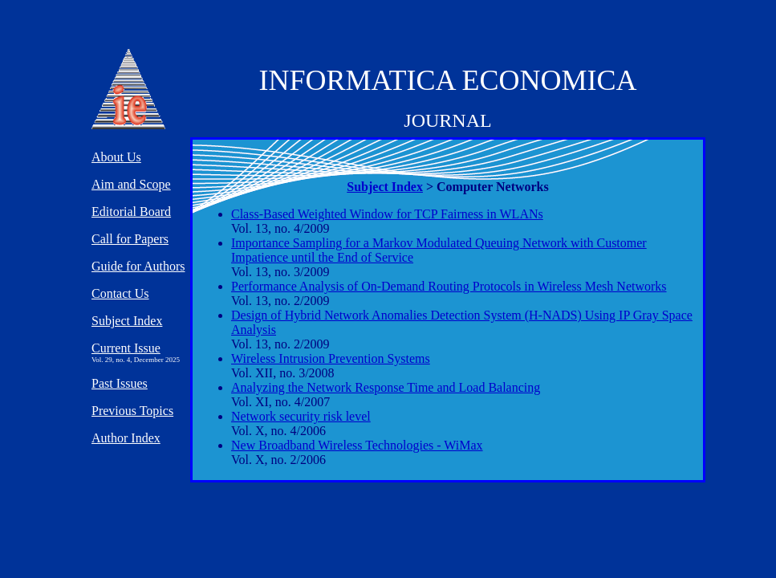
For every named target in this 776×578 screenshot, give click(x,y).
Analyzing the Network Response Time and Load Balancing (385, 387)
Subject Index (385, 186)
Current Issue (125, 348)
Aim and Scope (131, 184)
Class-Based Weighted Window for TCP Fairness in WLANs (387, 214)
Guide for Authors (138, 266)
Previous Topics (132, 410)
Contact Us (120, 293)
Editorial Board (131, 211)
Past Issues (119, 383)
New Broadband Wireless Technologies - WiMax (357, 445)
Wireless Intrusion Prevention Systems (330, 358)
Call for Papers (130, 239)
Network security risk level (301, 416)
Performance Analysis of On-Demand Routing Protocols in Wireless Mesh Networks (449, 286)
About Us (116, 157)
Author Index (125, 438)
